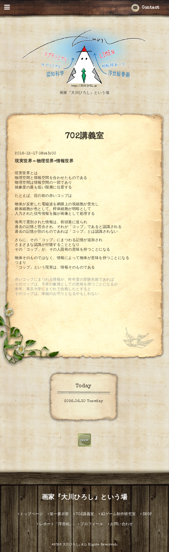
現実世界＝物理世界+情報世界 (44, 161)
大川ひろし (71, 544)
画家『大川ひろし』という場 (84, 498)
